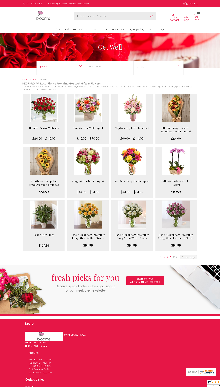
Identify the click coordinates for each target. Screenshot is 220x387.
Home (24, 77)
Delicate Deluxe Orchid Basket (176, 181)
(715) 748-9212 (34, 3)
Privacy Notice (153, 384)
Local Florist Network (173, 384)
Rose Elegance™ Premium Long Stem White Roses (132, 234)
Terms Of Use (136, 384)
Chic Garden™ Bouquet (88, 126)
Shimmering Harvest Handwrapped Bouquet (176, 127)
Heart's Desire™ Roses (44, 126)
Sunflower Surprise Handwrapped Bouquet (44, 181)
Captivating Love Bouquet (132, 126)
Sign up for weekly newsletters (145, 278)
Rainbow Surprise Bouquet (132, 179)
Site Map (191, 384)
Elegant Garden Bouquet (88, 179)
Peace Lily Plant (44, 232)
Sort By (141, 64)
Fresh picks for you (85, 280)
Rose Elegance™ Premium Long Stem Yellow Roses (88, 234)
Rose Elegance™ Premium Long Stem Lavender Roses (176, 234)
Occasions (33, 77)
